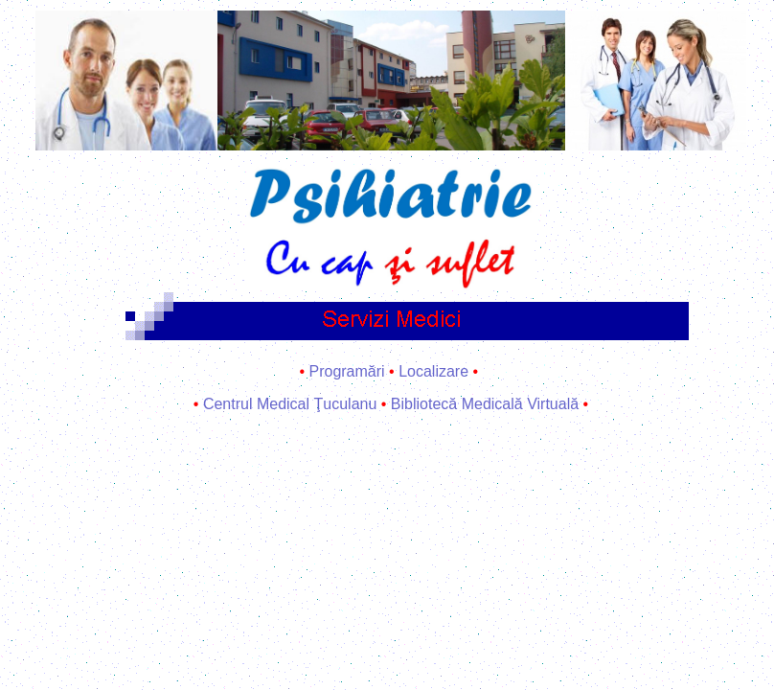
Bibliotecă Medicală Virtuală (485, 404)
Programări (346, 371)
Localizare (433, 371)
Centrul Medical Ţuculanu (289, 404)
